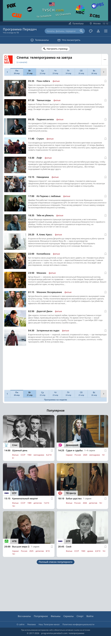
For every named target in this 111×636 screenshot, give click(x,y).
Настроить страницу (57, 48)
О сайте (20, 624)
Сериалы (68, 616)
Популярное (41, 616)
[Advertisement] (55, 368)
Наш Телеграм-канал (49, 624)
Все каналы (24, 616)
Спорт (80, 616)
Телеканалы (40, 40)
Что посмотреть (69, 40)
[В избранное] (105, 81)
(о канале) (22, 62)
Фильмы (56, 616)
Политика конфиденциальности (78, 624)
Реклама (31, 624)
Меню (105, 59)
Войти (89, 616)
